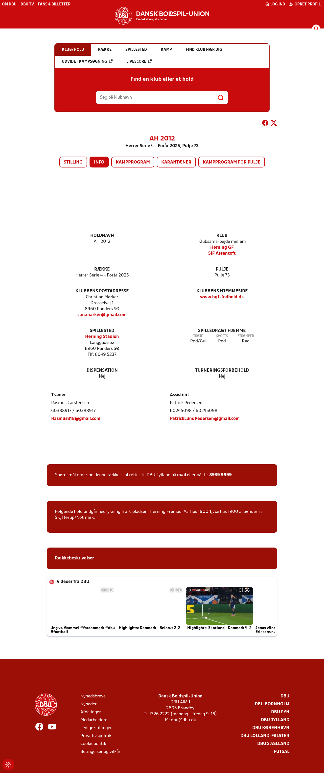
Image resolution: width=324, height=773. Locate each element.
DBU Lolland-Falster (264, 736)
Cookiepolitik (93, 744)
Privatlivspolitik (95, 736)
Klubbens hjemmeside (222, 291)
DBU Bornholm (272, 704)
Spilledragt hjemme (222, 331)
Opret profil (305, 4)
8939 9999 (220, 475)
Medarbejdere (93, 720)
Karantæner (176, 162)
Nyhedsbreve (93, 696)
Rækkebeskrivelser (75, 558)
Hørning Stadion (102, 337)
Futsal (281, 752)
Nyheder (88, 704)
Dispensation (102, 370)
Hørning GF (222, 248)
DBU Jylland (275, 720)
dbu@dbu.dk (183, 720)
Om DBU (9, 4)
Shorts (222, 336)
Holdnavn (102, 236)
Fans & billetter (54, 4)
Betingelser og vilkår (100, 752)
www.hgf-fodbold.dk (222, 297)
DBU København (270, 728)
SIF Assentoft (222, 253)
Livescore (139, 61)
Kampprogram (133, 162)
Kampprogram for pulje (231, 162)
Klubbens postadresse (102, 291)
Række (102, 269)
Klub (222, 236)
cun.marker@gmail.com (102, 315)
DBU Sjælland (273, 744)
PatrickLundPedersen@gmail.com (205, 419)
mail (181, 475)
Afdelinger (90, 712)
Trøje (198, 336)
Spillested (102, 331)
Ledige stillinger (96, 728)
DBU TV (27, 4)
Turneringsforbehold (222, 370)
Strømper (246, 336)
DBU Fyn (280, 712)
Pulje (222, 269)
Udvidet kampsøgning (87, 61)
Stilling (73, 162)
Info (99, 162)
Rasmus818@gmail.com (75, 419)
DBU (284, 696)
